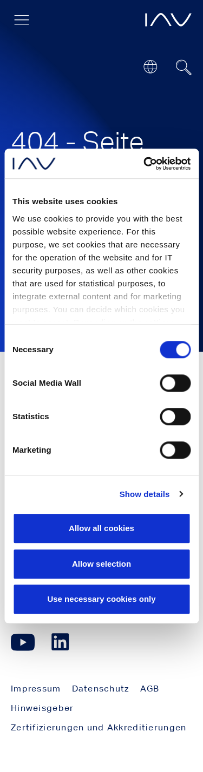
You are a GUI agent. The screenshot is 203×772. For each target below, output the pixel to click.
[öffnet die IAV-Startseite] (168, 19)
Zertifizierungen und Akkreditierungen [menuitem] (98, 727)
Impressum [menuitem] (36, 688)
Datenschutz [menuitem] (100, 688)
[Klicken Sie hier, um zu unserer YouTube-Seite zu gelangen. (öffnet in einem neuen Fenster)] (23, 642)
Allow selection (101, 563)
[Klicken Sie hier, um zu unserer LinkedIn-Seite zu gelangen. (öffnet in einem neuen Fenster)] (61, 642)
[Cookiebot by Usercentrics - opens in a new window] (145, 164)
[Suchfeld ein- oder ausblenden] (184, 67)
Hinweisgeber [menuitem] (42, 708)
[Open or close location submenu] (150, 66)
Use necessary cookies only (101, 598)
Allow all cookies (101, 528)
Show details (145, 494)
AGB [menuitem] (150, 688)
